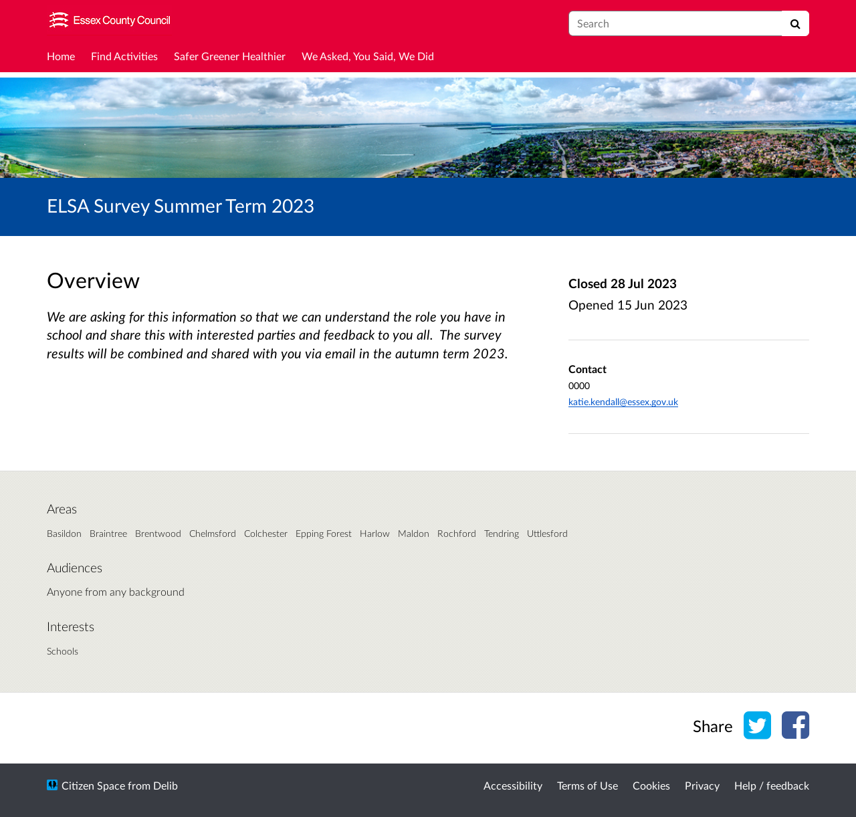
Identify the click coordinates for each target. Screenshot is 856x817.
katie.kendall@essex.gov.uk (623, 401)
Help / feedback (771, 785)
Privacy (702, 785)
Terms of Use (587, 785)
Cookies (651, 785)
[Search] (795, 23)
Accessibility (513, 785)
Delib (165, 785)
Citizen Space (93, 785)
